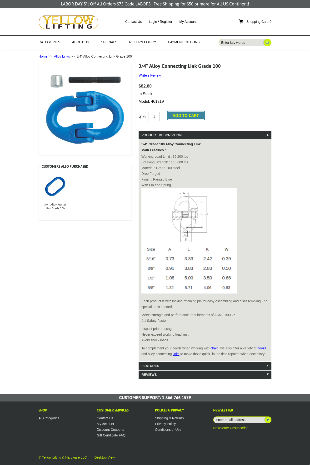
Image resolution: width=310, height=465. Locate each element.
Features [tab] (150, 366)
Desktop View (104, 457)
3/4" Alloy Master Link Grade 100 (55, 206)
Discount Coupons (110, 429)
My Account (187, 22)
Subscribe (267, 419)
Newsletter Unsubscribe (231, 428)
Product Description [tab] (161, 135)
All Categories (49, 418)
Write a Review (150, 75)
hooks (261, 348)
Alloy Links (62, 56)
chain (214, 348)
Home (43, 56)
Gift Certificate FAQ (111, 435)
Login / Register (160, 22)
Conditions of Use (168, 429)
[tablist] (205, 255)
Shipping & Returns (169, 418)
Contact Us (133, 22)
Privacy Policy (165, 424)
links (176, 354)
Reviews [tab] (149, 375)
